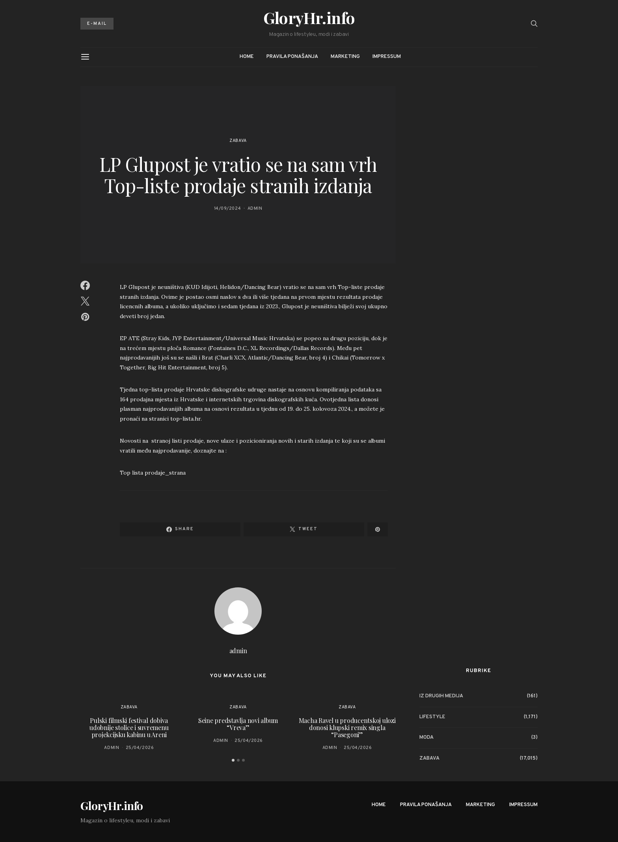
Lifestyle (432, 717)
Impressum (386, 57)
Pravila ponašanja (292, 57)
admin (255, 208)
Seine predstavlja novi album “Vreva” (238, 724)
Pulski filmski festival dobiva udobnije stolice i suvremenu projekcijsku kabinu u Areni (128, 727)
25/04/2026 (140, 748)
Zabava (237, 140)
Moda (426, 737)
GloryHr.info (309, 18)
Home (247, 57)
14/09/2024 (227, 208)
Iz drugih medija (441, 696)
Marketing (345, 57)
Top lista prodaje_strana (153, 472)
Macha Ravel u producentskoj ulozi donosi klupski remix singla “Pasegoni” (347, 727)
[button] (233, 760)
